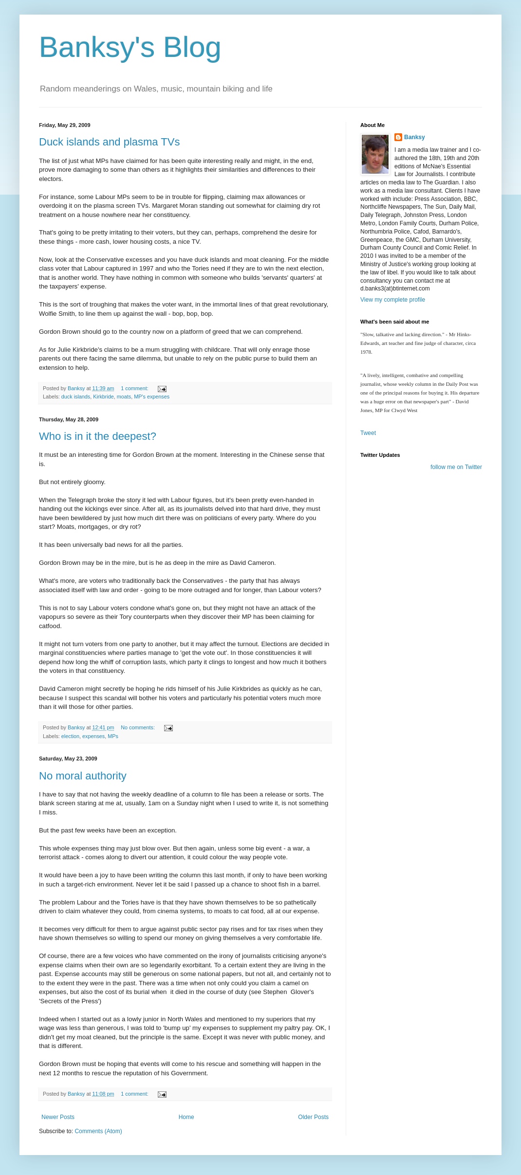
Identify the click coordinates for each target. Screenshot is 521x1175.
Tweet (368, 433)
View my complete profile (392, 299)
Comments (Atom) (98, 1131)
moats (124, 396)
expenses (93, 736)
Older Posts (313, 1117)
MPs (113, 736)
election (70, 736)
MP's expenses (151, 396)
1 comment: (135, 388)
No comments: (138, 727)
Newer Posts (57, 1117)
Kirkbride (103, 396)
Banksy (414, 137)
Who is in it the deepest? (97, 436)
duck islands (75, 396)
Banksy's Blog (130, 47)
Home (186, 1117)
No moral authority (83, 776)
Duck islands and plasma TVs (109, 142)
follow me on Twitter (456, 467)
